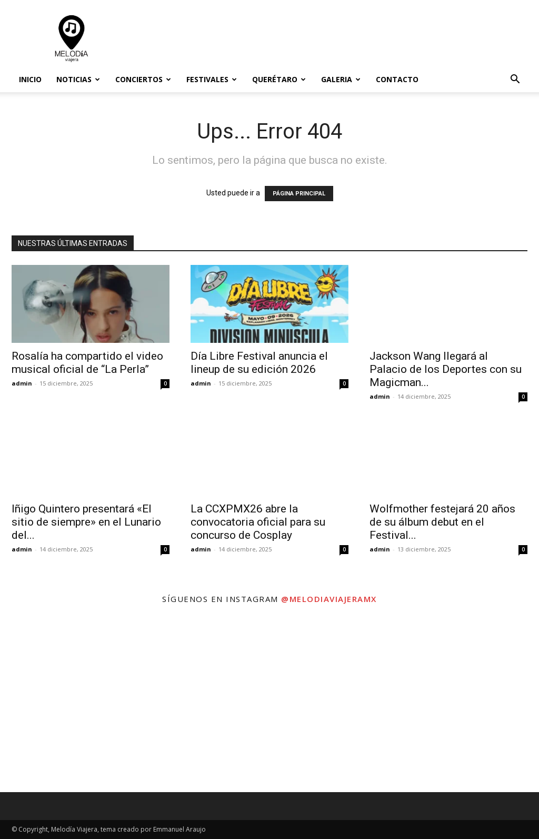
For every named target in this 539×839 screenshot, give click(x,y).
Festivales (211, 79)
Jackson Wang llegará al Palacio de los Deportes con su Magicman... (446, 369)
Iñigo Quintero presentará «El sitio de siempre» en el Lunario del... (86, 521)
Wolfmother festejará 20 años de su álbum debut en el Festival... (442, 521)
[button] (514, 80)
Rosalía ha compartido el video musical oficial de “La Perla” (87, 363)
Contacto (397, 79)
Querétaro (279, 79)
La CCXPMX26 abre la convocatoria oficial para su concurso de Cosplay (258, 521)
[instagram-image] (89, 702)
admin (22, 383)
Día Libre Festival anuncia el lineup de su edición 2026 (259, 363)
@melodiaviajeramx (329, 599)
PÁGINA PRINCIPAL (299, 193)
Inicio (30, 79)
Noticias (78, 79)
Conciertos (143, 79)
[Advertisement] (336, 38)
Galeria (341, 79)
